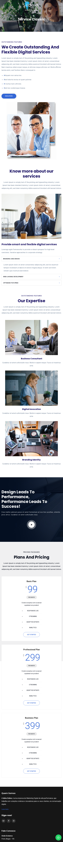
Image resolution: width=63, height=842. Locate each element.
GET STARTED (31, 630)
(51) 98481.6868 (16, 840)
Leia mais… (5, 805)
